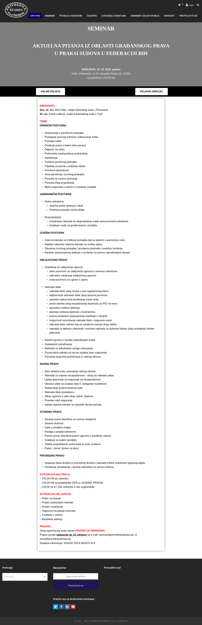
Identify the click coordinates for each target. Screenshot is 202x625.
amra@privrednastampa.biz (55, 539)
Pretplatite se (75, 585)
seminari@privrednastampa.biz (116, 534)
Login (191, 4)
